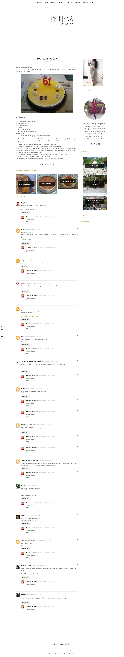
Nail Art (53, 2)
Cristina (23, 388)
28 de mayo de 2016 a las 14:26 (33, 336)
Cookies (59, 654)
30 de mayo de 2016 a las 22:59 (46, 217)
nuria (22, 229)
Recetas (61, 2)
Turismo (69, 2)
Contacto (86, 2)
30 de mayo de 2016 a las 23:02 (46, 375)
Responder (25, 212)
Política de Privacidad (68, 654)
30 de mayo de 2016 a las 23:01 (46, 323)
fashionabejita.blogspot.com (29, 316)
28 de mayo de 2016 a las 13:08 (36, 308)
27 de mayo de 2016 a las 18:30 (34, 203)
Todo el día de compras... (28, 540)
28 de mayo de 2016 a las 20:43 (45, 424)
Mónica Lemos (52, 650)
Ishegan (23, 594)
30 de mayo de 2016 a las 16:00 (39, 565)
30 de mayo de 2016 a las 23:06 (46, 606)
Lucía (23, 485)
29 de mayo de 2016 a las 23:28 (33, 485)
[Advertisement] (62, 45)
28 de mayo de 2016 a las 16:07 (49, 361)
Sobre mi (77, 2)
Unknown (24, 308)
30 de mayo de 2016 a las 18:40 (35, 594)
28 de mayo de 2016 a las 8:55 (33, 229)
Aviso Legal (52, 654)
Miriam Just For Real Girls (29, 424)
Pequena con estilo (32, 217)
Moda (46, 2)
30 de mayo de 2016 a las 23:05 (46, 527)
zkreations (61, 650)
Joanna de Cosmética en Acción (31, 361)
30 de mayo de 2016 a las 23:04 (46, 447)
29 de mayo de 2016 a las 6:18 (46, 460)
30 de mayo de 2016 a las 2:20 (32, 515)
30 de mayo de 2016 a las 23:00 (46, 247)
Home (32, 2)
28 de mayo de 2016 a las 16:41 (34, 388)
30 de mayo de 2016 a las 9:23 (44, 540)
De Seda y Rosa (26, 565)
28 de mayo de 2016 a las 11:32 (44, 283)
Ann (22, 515)
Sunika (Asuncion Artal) (28, 283)
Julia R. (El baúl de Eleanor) (29, 460)
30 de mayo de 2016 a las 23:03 (46, 411)
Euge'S (23, 203)
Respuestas (77, 202)
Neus (22, 336)
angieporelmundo (26, 260)
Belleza (39, 2)
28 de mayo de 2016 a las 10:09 (41, 260)
